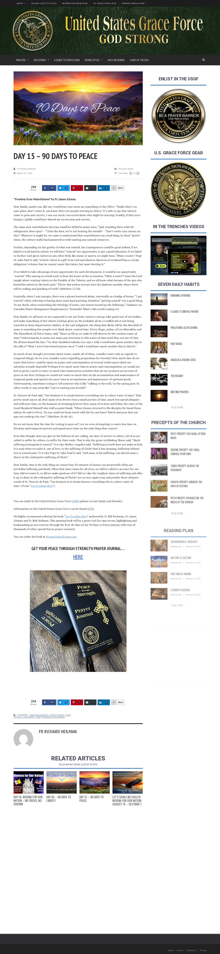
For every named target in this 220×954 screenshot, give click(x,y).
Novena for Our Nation (74, 3)
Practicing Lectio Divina (184, 334)
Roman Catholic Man (133, 3)
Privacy (203, 950)
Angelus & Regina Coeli (183, 366)
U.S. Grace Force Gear (104, 3)
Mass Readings (116, 60)
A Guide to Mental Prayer (184, 318)
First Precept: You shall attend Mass (188, 443)
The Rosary (177, 382)
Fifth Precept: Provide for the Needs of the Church (187, 507)
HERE (75, 501)
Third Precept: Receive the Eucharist (185, 475)
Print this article (123, 169)
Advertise (191, 950)
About (180, 950)
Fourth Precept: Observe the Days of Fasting (186, 491)
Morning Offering (180, 302)
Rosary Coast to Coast (44, 3)
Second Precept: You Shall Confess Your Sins (185, 459)
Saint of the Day (139, 60)
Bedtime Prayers (180, 398)
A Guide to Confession (67, 60)
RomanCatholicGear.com (61, 537)
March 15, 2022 (23, 173)
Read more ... (178, 413)
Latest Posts (56, 715)
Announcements (38, 715)
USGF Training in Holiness (50, 717)
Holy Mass (176, 350)
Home (171, 950)
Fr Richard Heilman (25, 169)
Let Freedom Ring (42, 486)
